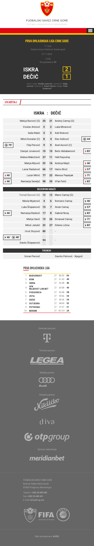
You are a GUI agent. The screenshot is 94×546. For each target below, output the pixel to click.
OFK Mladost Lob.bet (38, 287)
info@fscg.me (37, 500)
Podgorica (35, 292)
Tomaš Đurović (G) (29, 194)
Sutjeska (34, 303)
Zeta (32, 296)
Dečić (32, 300)
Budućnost (35, 276)
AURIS (56, 536)
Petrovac (34, 307)
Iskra (32, 283)
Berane (33, 311)
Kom (31, 279)
